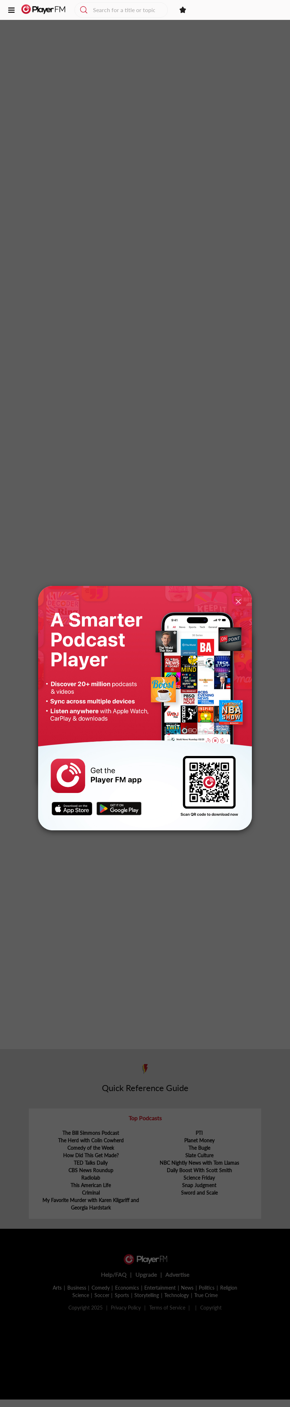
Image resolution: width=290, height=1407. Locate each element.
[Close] (238, 601)
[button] (11, 11)
